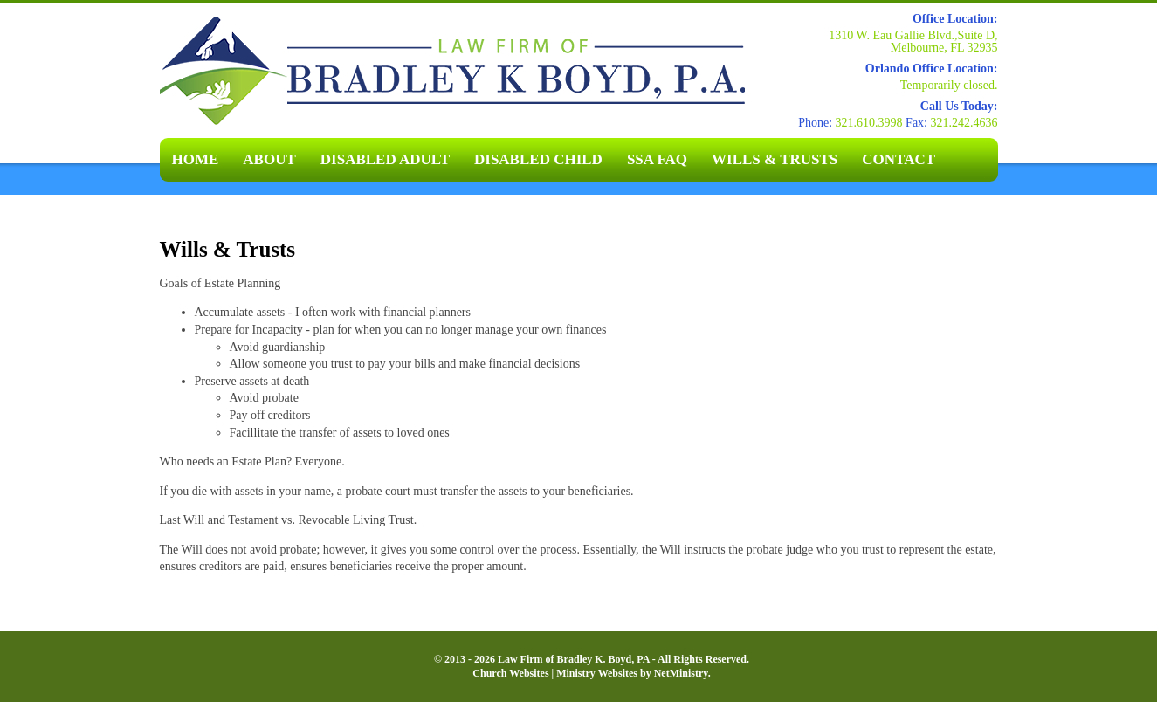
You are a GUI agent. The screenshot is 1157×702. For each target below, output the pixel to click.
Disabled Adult (385, 159)
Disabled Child (538, 159)
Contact (898, 159)
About (269, 159)
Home (195, 159)
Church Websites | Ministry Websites (556, 673)
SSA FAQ (657, 159)
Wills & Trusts (774, 159)
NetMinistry (681, 673)
